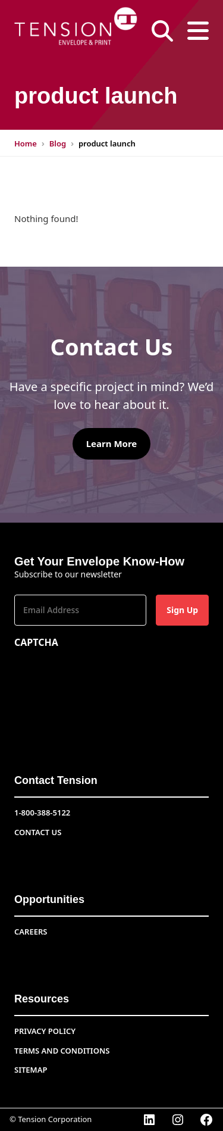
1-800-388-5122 (42, 812)
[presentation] (104, 677)
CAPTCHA (36, 642)
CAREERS (30, 931)
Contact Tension (56, 780)
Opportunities (49, 899)
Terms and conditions (61, 1050)
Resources (41, 999)
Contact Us (37, 832)
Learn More (111, 443)
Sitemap (30, 1069)
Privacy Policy (45, 1031)
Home (25, 143)
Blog (57, 143)
